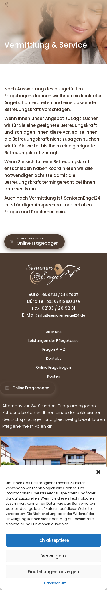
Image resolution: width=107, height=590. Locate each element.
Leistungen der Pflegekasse (53, 348)
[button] (98, 472)
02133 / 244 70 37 (63, 300)
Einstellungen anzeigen (53, 572)
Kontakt (53, 368)
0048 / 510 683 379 (63, 306)
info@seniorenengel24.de (61, 320)
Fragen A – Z (53, 358)
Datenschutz (55, 583)
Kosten (53, 388)
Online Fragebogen (54, 378)
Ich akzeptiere (53, 540)
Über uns (53, 337)
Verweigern (53, 556)
